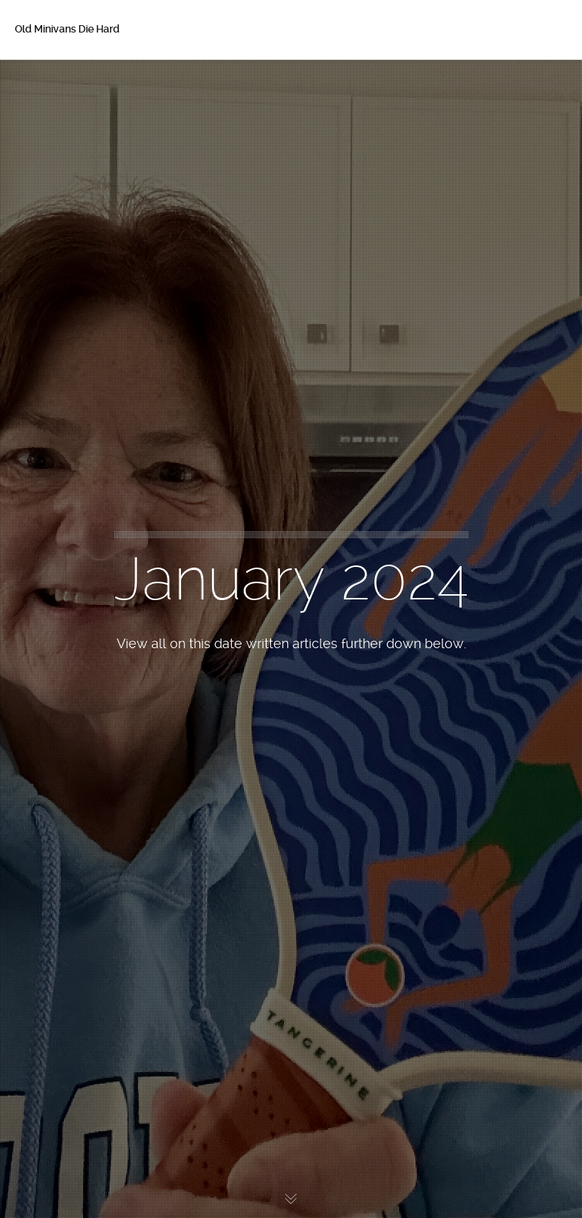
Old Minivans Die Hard (67, 29)
